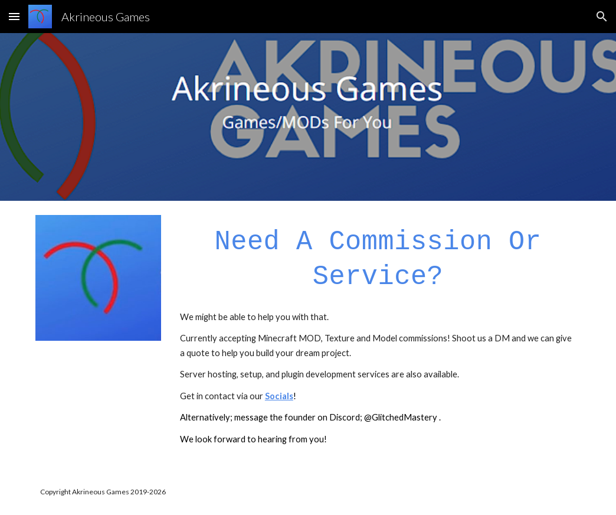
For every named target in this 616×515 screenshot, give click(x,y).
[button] (14, 16)
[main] (378, 258)
